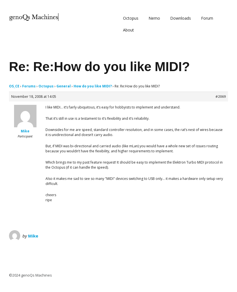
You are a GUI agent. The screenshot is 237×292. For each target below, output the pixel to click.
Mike (33, 236)
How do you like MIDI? (93, 86)
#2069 (220, 96)
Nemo (154, 18)
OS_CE (14, 86)
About (128, 30)
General (63, 86)
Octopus (130, 18)
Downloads (180, 18)
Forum (207, 18)
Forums (29, 86)
